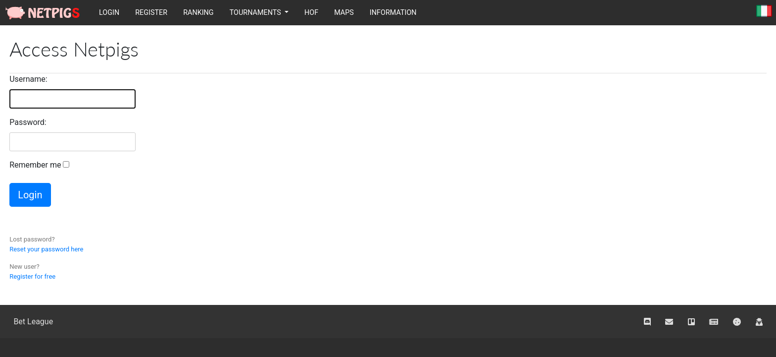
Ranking (198, 12)
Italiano (764, 11)
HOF (311, 12)
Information (393, 12)
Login (109, 12)
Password (27, 122)
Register (151, 12)
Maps (344, 12)
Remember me (35, 165)
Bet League (33, 321)
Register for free (32, 276)
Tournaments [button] (256, 12)
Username (27, 79)
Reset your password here (46, 249)
